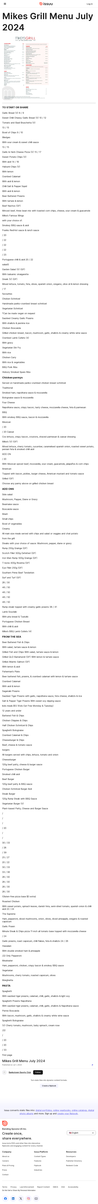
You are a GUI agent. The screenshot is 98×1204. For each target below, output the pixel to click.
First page (7, 1055)
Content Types (40, 1156)
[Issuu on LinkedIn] (13, 1198)
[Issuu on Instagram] (28, 1198)
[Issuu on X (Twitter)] (21, 1198)
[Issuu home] (46, 3)
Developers (71, 1156)
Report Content (43, 1187)
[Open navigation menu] (5, 4)
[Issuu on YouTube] (36, 1198)
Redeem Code (72, 1165)
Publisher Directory (74, 1161)
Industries (38, 1170)
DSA (63, 1187)
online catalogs (79, 1110)
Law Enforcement (27, 1187)
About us (5, 1156)
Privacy (14, 1187)
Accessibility (73, 1187)
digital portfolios (44, 1110)
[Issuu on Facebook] (5, 1198)
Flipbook (37, 1165)
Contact (5, 1175)
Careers (5, 1161)
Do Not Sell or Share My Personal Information (18, 1190)
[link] (90, 4)
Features (37, 1161)
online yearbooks (61, 1110)
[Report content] (93, 1065)
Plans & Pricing (8, 1165)
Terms (4, 1187)
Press (4, 1170)
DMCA (55, 1187)
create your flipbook (67, 1113)
